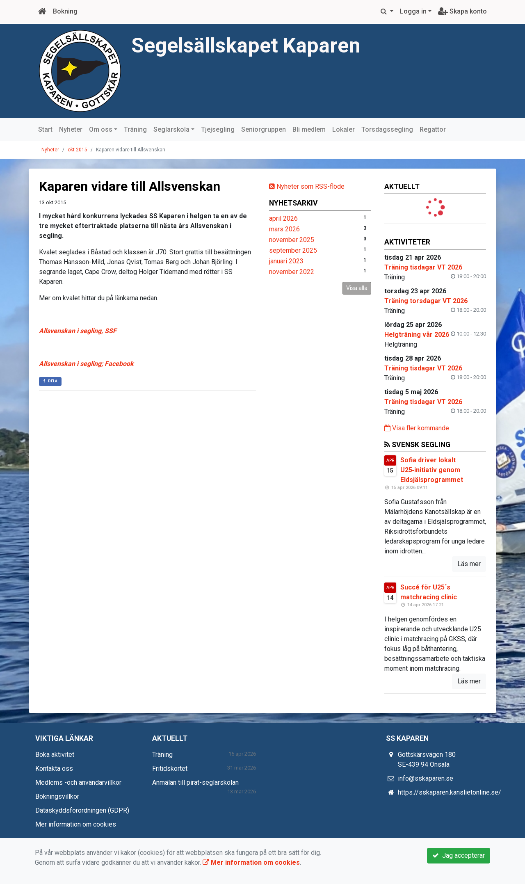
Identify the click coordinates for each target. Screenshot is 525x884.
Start (45, 129)
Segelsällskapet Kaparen (249, 45)
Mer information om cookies (75, 824)
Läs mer (469, 564)
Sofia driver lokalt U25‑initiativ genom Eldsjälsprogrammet (431, 470)
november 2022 (291, 272)
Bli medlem (309, 129)
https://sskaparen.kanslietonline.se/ (449, 792)
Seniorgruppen (263, 129)
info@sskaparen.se (425, 778)
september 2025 (293, 250)
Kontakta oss (54, 768)
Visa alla (357, 288)
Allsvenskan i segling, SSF (77, 331)
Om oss (100, 129)
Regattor (433, 129)
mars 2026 (284, 229)
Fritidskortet (169, 768)
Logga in (413, 11)
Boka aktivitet (54, 754)
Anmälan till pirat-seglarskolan (195, 782)
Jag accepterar (458, 855)
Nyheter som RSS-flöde (307, 186)
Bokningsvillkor (57, 796)
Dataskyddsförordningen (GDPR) (82, 810)
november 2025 (291, 240)
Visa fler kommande (416, 428)
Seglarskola (171, 129)
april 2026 (283, 218)
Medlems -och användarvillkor (78, 782)
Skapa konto (462, 11)
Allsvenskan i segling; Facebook (86, 364)
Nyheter (70, 129)
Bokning (65, 11)
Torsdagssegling (387, 129)
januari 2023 (286, 261)
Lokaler (343, 129)
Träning (135, 129)
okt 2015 (77, 150)
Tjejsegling (218, 129)
